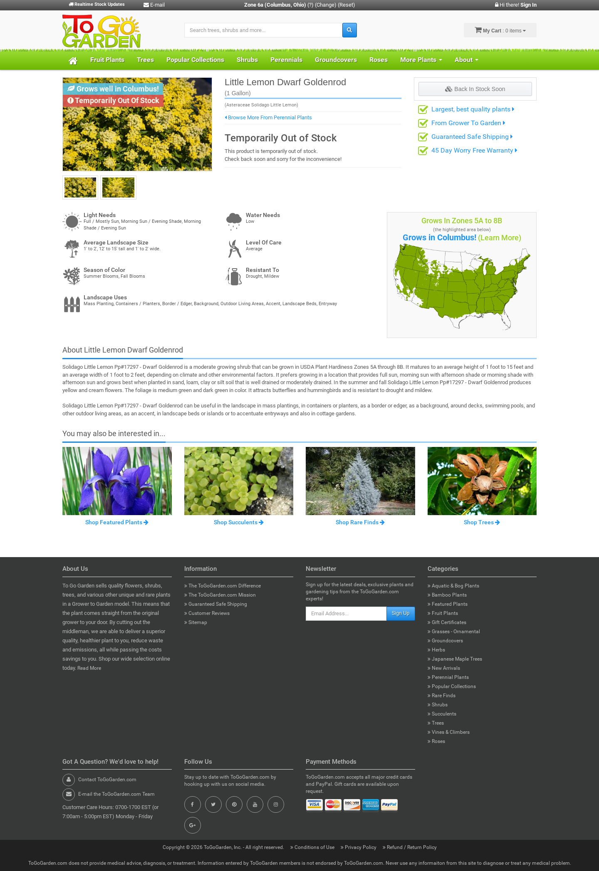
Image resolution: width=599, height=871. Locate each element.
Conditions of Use (313, 847)
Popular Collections (195, 60)
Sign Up (401, 613)
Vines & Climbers (449, 732)
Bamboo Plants (447, 595)
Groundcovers (336, 60)
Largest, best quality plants (473, 109)
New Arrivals (444, 668)
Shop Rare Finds (360, 522)
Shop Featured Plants (117, 522)
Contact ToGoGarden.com (107, 779)
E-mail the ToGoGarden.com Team (116, 794)
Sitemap (195, 622)
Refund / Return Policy (410, 847)
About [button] (466, 60)
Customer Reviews (207, 613)
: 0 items (500, 30)
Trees (145, 60)
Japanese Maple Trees (455, 659)
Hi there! (516, 5)
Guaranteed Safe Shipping (472, 137)
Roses (378, 60)
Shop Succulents (239, 522)
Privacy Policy (359, 847)
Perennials (286, 60)
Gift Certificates (447, 622)
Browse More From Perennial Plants (268, 117)
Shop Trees (482, 522)
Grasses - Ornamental (454, 631)
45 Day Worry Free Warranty (474, 150)
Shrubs (247, 60)
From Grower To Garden (468, 123)
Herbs (436, 650)
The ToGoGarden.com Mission (220, 595)
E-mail (154, 5)
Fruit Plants (107, 60)
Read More (89, 668)
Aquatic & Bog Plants (453, 586)
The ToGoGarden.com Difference (222, 586)
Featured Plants (448, 604)
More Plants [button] (421, 60)
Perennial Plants (448, 677)
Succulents (442, 714)
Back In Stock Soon (475, 89)
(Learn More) (499, 237)
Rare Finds (441, 695)
